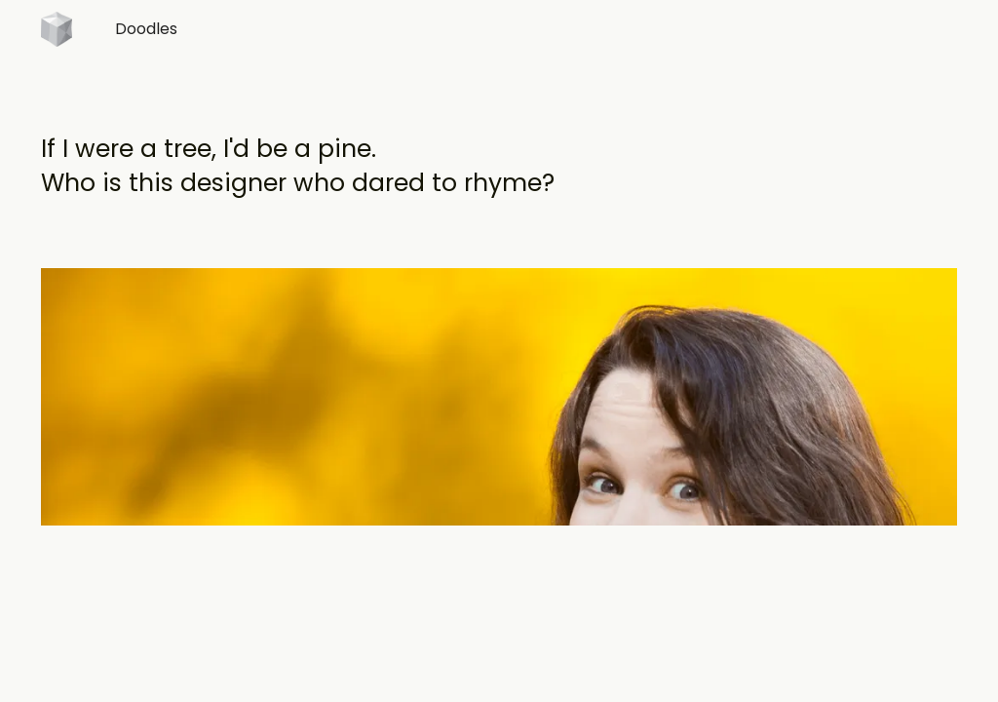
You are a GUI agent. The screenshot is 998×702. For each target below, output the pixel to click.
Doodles (146, 29)
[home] (56, 35)
